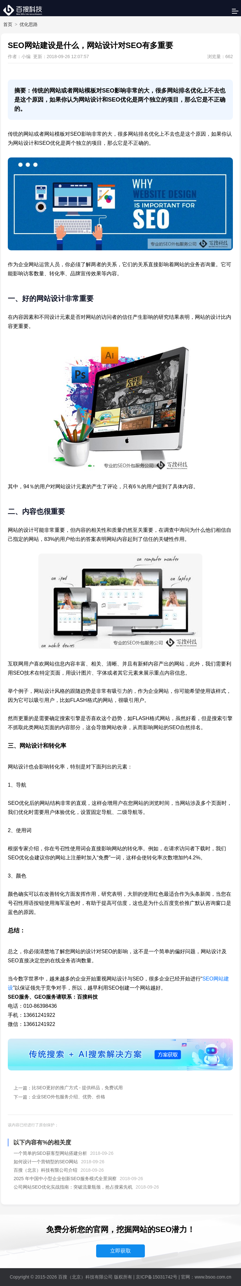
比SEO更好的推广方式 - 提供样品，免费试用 (77, 1087)
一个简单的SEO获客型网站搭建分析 (50, 1153)
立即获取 (120, 1251)
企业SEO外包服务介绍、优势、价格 (68, 1096)
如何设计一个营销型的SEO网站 (46, 1161)
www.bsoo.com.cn (213, 1277)
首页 (7, 24)
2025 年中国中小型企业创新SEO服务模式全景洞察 (65, 1178)
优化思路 (28, 24)
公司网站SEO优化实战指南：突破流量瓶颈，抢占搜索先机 (73, 1187)
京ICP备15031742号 (156, 1277)
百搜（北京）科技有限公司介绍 (45, 1170)
